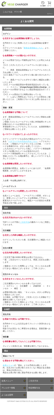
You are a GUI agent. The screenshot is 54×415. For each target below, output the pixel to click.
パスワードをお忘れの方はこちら (22, 141)
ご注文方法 (25, 222)
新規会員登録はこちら (33, 48)
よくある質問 (7, 395)
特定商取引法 (34, 388)
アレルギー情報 (8, 388)
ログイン (50, 13)
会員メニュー (8, 365)
